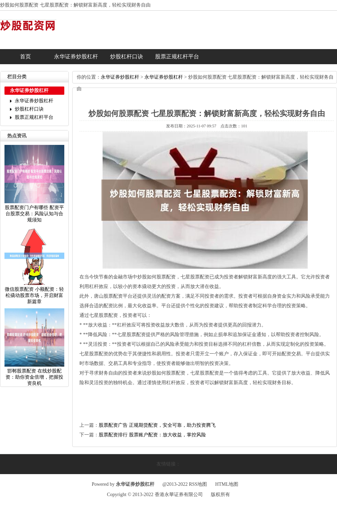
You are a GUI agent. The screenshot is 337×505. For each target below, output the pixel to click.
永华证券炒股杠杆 (76, 56)
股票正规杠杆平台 (177, 56)
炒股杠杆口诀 (126, 56)
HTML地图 (227, 484)
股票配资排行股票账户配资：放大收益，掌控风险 (152, 434)
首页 (25, 56)
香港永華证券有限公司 (179, 494)
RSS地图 (198, 484)
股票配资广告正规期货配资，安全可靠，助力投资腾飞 (157, 425)
